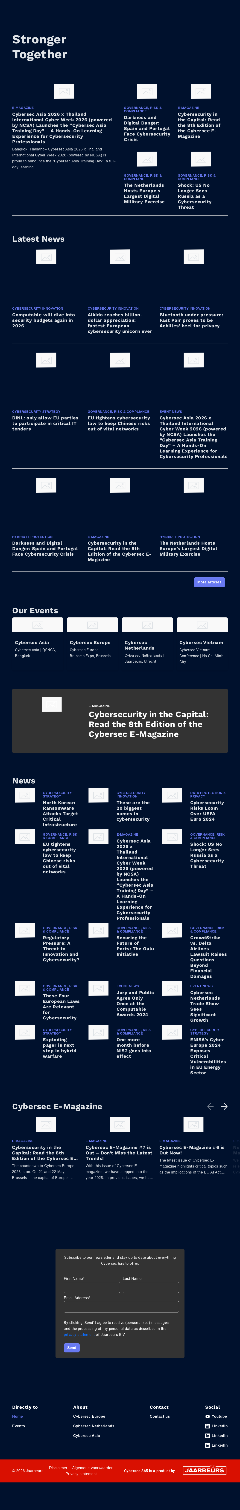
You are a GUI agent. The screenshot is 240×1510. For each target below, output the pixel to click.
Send (71, 1353)
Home (17, 1422)
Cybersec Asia (86, 1441)
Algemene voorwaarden (93, 1473)
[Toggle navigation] (223, 10)
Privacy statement (81, 1479)
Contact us (160, 1422)
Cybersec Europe (89, 1422)
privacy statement (80, 1340)
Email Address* (77, 1303)
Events (18, 1432)
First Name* (74, 1284)
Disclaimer (58, 1473)
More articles (209, 582)
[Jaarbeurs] (204, 1475)
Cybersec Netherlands (93, 1432)
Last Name (132, 1284)
